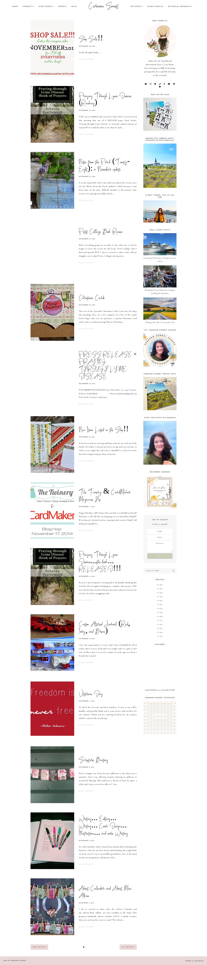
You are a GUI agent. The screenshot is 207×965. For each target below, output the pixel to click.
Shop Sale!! (91, 40)
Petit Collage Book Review (101, 232)
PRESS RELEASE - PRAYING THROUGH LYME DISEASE (107, 366)
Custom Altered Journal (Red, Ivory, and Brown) (104, 628)
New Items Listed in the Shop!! (104, 430)
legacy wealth (155, 6)
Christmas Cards (92, 298)
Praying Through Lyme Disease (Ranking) (105, 100)
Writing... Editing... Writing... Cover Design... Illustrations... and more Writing (103, 826)
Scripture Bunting (93, 760)
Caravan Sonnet (103, 6)
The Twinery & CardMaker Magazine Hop (105, 496)
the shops (135, 6)
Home (15, 6)
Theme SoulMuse (194, 961)
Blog (74, 6)
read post (86, 59)
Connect (27, 6)
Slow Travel (45, 6)
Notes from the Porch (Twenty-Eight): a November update (104, 166)
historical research (179, 6)
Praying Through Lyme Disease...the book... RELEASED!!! (100, 562)
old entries (128, 947)
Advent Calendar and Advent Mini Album (105, 892)
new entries (39, 947)
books (61, 6)
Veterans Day (91, 694)
